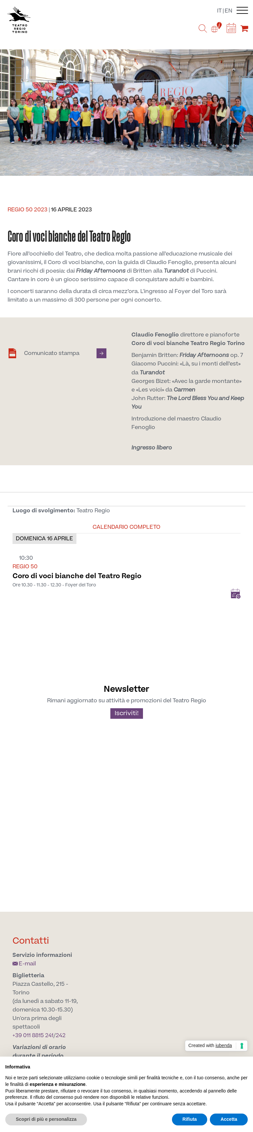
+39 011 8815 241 (33, 1035)
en (228, 11)
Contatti (31, 940)
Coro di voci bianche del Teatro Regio (77, 576)
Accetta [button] (228, 1119)
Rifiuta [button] (190, 1119)
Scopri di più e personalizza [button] (46, 1119)
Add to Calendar (235, 594)
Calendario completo (126, 527)
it (219, 11)
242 (61, 1035)
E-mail (24, 964)
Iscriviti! (127, 713)
